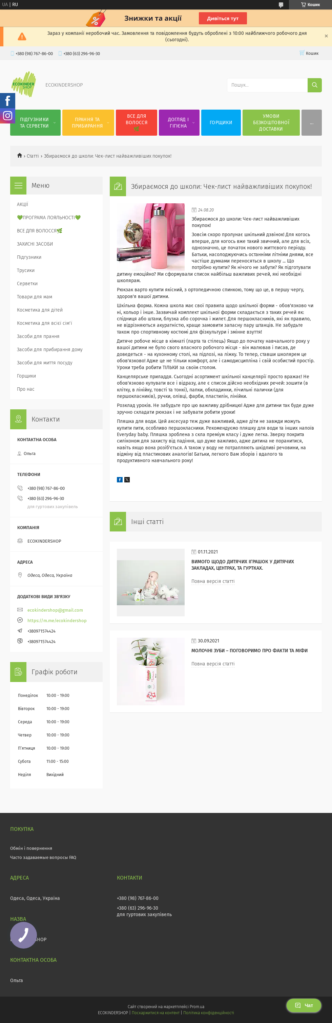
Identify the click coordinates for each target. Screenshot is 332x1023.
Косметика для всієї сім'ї (44, 323)
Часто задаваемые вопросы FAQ (43, 857)
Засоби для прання (38, 336)
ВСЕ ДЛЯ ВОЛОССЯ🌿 (136, 122)
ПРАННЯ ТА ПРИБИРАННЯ (87, 123)
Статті (33, 156)
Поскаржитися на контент (156, 1012)
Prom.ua (197, 1006)
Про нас (26, 389)
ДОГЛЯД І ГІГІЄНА (178, 123)
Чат (304, 1005)
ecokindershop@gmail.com (55, 610)
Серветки (27, 284)
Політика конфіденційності (208, 1012)
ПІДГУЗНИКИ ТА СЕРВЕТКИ (34, 123)
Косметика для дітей (40, 310)
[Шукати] (315, 85)
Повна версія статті (213, 581)
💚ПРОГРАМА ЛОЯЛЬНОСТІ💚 (49, 218)
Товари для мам (34, 297)
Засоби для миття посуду (44, 363)
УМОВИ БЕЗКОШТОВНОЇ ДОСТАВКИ (271, 122)
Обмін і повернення (31, 848)
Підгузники (29, 257)
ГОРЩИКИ (221, 123)
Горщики (26, 376)
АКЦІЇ (22, 204)
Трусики (26, 270)
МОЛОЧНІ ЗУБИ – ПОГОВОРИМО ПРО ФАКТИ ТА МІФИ (249, 651)
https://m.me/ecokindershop (57, 620)
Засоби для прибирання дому (50, 350)
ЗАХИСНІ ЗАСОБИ (35, 244)
